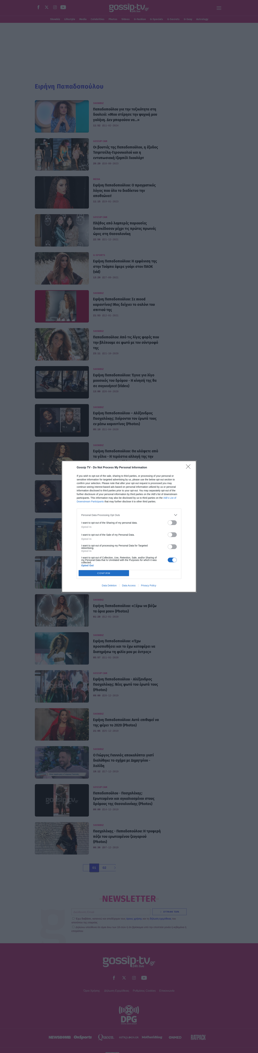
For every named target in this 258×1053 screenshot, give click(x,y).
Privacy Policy (148, 585)
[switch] (172, 522)
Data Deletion (109, 585)
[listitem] (129, 515)
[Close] (189, 467)
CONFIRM (103, 573)
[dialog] (129, 526)
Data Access (129, 585)
